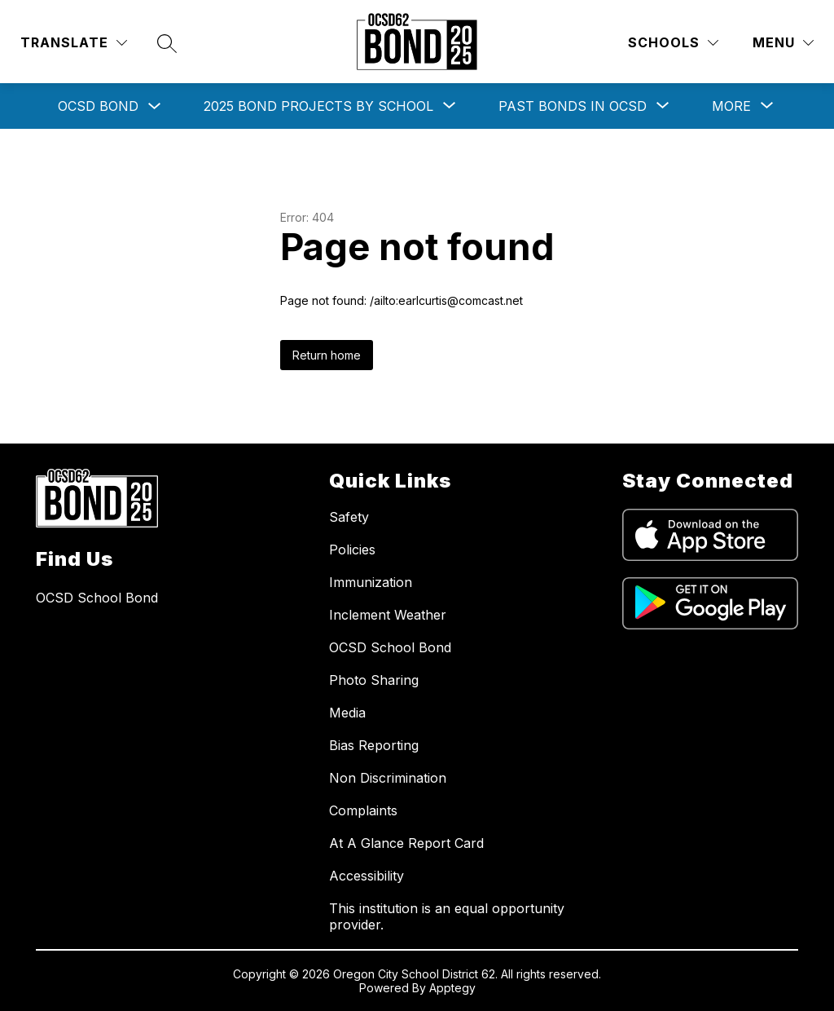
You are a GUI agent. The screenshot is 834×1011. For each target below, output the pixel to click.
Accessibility (366, 876)
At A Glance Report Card (406, 843)
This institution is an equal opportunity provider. (446, 916)
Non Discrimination (387, 778)
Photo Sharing (374, 680)
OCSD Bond (98, 106)
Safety (349, 517)
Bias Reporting (374, 745)
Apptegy (452, 988)
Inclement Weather (387, 615)
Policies (352, 549)
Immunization (370, 582)
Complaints (363, 810)
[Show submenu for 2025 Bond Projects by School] (318, 106)
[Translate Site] (73, 43)
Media (347, 712)
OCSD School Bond (390, 647)
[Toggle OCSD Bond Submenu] (155, 106)
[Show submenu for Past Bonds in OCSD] (572, 106)
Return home (326, 355)
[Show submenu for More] (731, 106)
